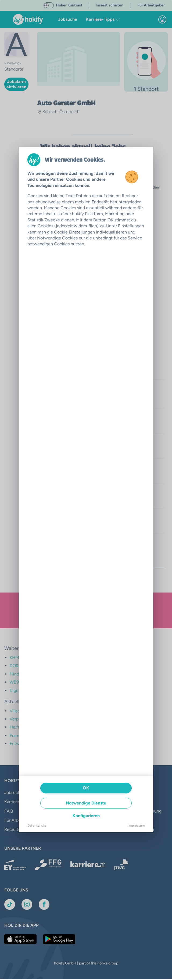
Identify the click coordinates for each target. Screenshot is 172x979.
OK (86, 787)
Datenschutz (36, 825)
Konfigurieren (86, 815)
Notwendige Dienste (86, 803)
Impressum (136, 825)
